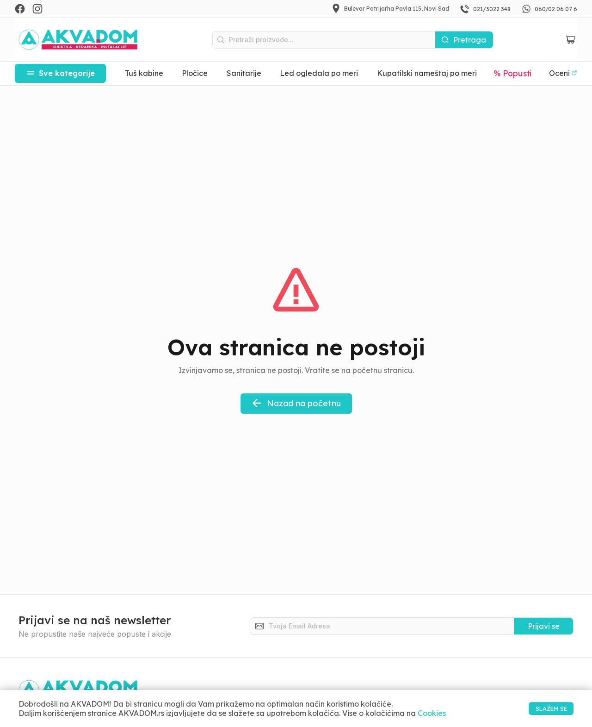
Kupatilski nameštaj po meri (427, 73)
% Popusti (513, 73)
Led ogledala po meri (319, 73)
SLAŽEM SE (541, 708)
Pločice (195, 73)
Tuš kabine (144, 73)
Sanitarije (244, 73)
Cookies (432, 713)
